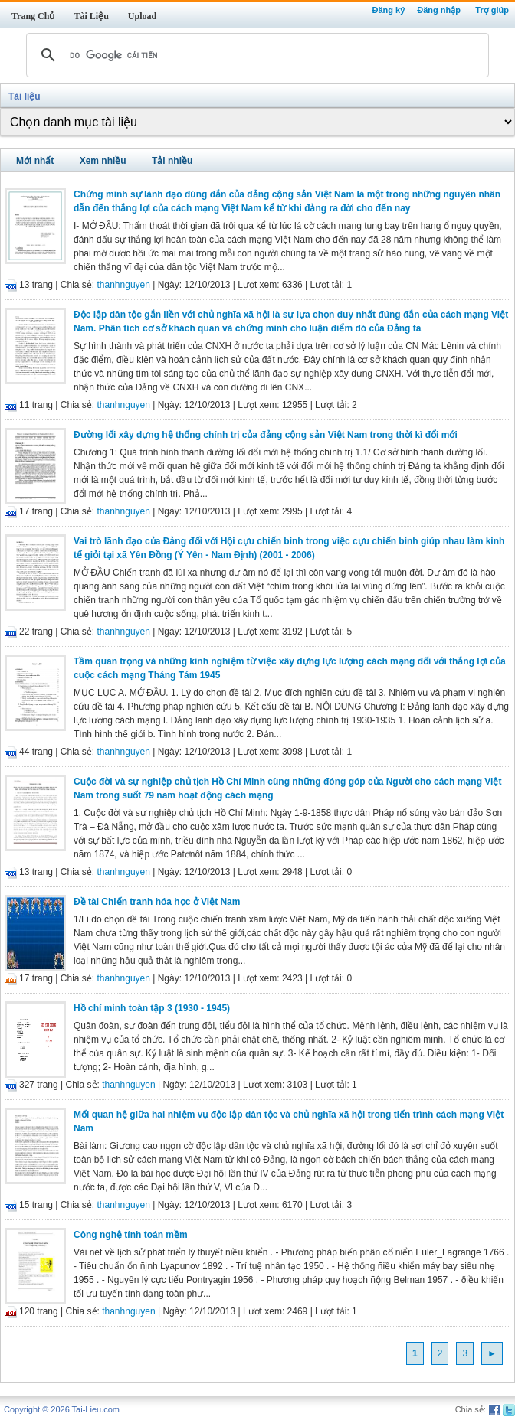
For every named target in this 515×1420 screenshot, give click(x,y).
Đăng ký (388, 10)
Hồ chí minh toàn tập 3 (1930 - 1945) (152, 1008)
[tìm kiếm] (255, 55)
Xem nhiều (103, 160)
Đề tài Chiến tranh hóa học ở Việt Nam (157, 901)
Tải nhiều (172, 160)
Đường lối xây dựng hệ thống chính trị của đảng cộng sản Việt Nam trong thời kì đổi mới (266, 434)
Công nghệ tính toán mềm (131, 1234)
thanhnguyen (123, 284)
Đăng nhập (439, 10)
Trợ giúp (492, 10)
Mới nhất (35, 160)
